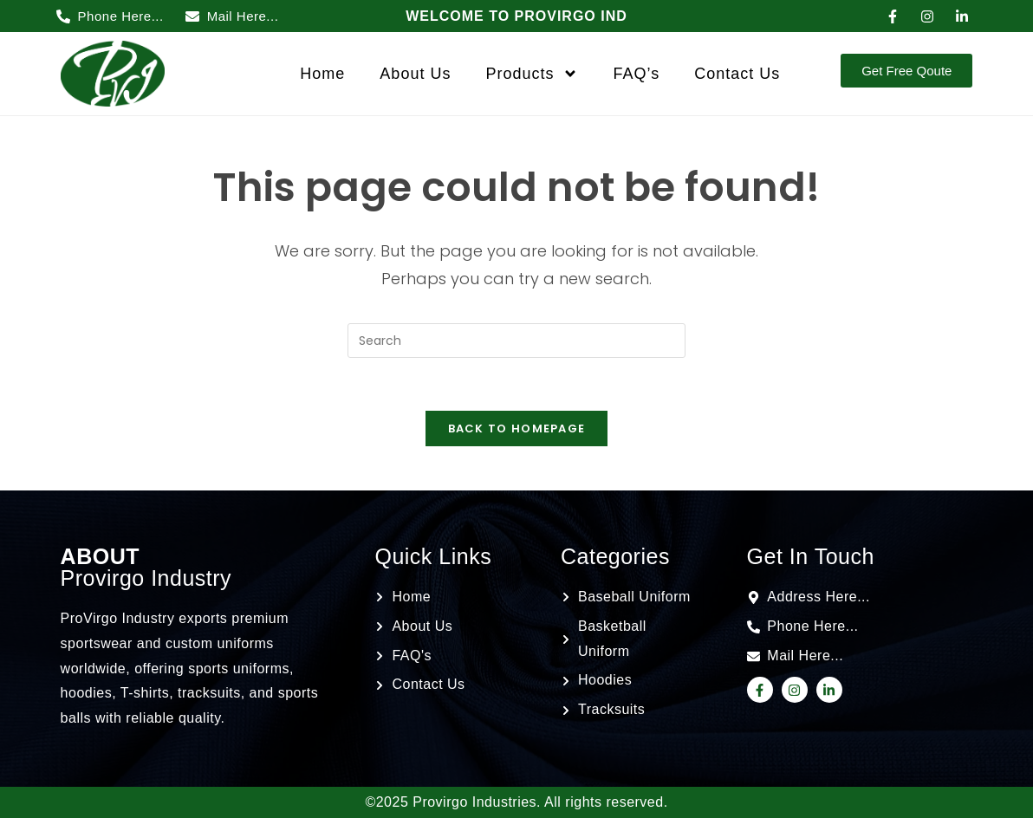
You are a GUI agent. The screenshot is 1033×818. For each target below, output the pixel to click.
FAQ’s (636, 73)
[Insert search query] (516, 340)
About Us (415, 73)
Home (322, 73)
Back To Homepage (517, 428)
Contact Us (737, 73)
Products (531, 73)
